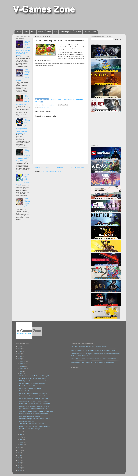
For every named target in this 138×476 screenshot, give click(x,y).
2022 (19, 356)
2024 (19, 351)
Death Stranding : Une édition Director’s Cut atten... (34, 401)
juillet (21, 373)
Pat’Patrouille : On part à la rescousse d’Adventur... (34, 391)
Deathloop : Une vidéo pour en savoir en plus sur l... (34, 406)
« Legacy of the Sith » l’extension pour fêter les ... (33, 424)
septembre (23, 368)
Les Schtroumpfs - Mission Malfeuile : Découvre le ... (34, 398)
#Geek (78, 32)
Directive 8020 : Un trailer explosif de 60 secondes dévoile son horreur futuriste (93, 359)
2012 (19, 468)
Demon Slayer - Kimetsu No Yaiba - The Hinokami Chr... (35, 403)
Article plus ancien (78, 168)
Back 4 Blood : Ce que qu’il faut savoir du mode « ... (34, 378)
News (19, 32)
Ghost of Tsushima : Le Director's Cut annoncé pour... (34, 426)
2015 (19, 460)
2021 (19, 359)
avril (21, 437)
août (21, 371)
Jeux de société (90, 32)
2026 (19, 346)
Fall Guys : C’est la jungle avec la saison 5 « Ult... (33, 393)
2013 (19, 465)
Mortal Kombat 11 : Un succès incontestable (32, 383)
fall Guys (42, 108)
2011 (19, 470)
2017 (19, 455)
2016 (19, 458)
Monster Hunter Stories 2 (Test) (28, 386)
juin (21, 432)
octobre (22, 366)
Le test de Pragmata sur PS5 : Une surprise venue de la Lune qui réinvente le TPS (94, 350)
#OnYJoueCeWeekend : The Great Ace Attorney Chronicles (36, 376)
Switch (40, 32)
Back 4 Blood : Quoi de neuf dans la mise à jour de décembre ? (89, 347)
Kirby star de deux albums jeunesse (29, 416)
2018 (19, 452)
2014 (19, 463)
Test (25, 32)
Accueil (60, 168)
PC (55, 32)
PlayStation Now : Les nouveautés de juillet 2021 (33, 408)
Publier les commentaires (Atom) (52, 171)
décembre (23, 361)
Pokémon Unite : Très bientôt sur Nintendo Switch (33, 396)
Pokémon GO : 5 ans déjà (26, 421)
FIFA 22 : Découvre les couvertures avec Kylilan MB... (34, 413)
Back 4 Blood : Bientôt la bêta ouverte (30, 388)
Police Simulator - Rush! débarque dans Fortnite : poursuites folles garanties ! (93, 362)
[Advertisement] (64, 21)
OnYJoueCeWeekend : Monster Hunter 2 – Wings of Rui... (36, 411)
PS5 (32, 32)
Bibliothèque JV (66, 32)
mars (21, 439)
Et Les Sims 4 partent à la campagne (30, 429)
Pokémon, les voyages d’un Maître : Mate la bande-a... (35, 418)
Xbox (49, 32)
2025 (19, 348)
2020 (19, 447)
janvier (22, 444)
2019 (19, 450)
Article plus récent (42, 168)
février (22, 442)
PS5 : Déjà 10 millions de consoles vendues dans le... (34, 381)
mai (21, 434)
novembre (23, 363)
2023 (19, 354)
